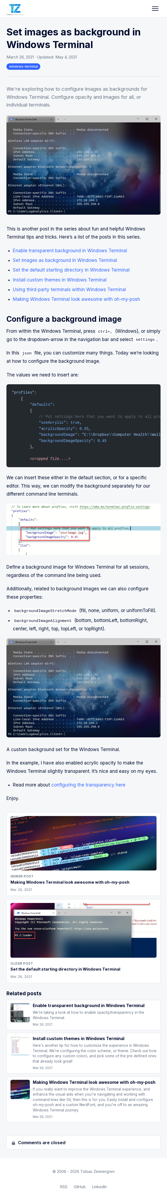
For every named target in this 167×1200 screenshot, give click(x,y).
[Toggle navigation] (155, 8)
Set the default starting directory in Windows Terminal (71, 270)
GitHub (80, 1186)
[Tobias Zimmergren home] (14, 8)
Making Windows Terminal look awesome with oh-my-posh (76, 299)
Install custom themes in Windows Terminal (60, 280)
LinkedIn (99, 1186)
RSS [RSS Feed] (63, 1186)
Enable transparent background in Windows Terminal (70, 250)
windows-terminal (23, 66)
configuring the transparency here (88, 784)
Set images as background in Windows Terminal (65, 260)
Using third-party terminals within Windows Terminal (69, 289)
